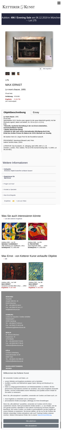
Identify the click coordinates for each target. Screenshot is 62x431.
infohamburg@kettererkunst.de (15, 327)
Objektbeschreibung (15, 112)
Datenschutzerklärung (44, 415)
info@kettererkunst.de (13, 309)
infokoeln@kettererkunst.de (14, 361)
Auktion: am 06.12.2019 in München (31, 17)
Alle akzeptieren (31, 426)
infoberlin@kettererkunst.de (14, 345)
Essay (36, 112)
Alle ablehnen (31, 421)
